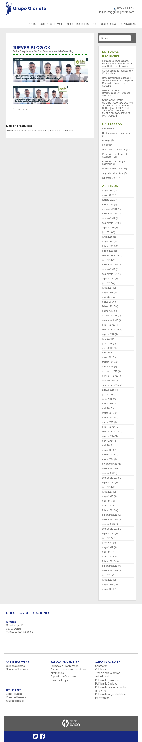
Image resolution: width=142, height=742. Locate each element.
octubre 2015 (108, 380)
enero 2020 (108, 204)
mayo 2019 (107, 241)
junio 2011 (107, 580)
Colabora (100, 669)
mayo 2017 (107, 292)
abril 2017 (107, 297)
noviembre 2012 (110, 519)
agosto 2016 (108, 334)
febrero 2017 (108, 306)
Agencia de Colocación (64, 676)
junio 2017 (107, 288)
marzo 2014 (108, 450)
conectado (36, 130)
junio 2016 (107, 343)
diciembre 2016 (109, 315)
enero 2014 (108, 459)
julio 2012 (107, 538)
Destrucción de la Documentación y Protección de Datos (116, 93)
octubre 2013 (108, 473)
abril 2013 (107, 501)
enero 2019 (108, 250)
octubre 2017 (108, 269)
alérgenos (107, 128)
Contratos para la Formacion (116, 133)
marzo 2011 (108, 589)
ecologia (106, 140)
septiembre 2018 (110, 255)
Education (107, 145)
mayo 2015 (107, 403)
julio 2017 (107, 283)
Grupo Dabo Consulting (113, 149)
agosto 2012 (108, 533)
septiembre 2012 (110, 529)
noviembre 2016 (110, 320)
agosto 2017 (108, 278)
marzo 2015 (108, 413)
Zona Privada (14, 693)
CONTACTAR (128, 24)
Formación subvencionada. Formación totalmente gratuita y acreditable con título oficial (118, 63)
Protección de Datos (112, 168)
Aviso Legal (102, 676)
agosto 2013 (108, 482)
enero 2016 (108, 366)
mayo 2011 (107, 584)
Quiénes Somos (15, 666)
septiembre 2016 (110, 329)
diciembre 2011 (109, 566)
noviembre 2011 (110, 570)
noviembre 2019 (110, 213)
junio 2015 (107, 399)
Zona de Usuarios (16, 697)
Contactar (101, 666)
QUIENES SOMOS (51, 24)
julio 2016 (107, 339)
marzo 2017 (108, 301)
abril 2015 (107, 408)
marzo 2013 (108, 505)
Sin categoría (108, 178)
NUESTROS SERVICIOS (82, 24)
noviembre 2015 (110, 376)
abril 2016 (107, 352)
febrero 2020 (108, 200)
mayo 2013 (107, 496)
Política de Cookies (106, 683)
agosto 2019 (108, 227)
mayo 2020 (107, 190)
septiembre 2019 (110, 223)
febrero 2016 (108, 362)
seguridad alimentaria (113, 173)
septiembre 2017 (110, 274)
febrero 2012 (108, 561)
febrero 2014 (108, 454)
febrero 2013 (108, 510)
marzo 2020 (108, 195)
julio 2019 (107, 232)
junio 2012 (107, 542)
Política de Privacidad (107, 680)
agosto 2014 (108, 436)
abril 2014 (107, 445)
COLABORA (108, 24)
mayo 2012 (107, 547)
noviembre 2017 (110, 264)
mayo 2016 (107, 348)
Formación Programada (65, 666)
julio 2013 (107, 487)
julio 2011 (107, 575)
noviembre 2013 (110, 468)
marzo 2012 (108, 556)
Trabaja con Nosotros (107, 673)
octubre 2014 (108, 427)
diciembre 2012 (109, 515)
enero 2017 (108, 311)
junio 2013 (107, 491)
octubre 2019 (108, 218)
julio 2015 (107, 394)
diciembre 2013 (109, 464)
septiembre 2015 (110, 385)
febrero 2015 (108, 417)
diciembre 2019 (109, 209)
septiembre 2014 (110, 431)
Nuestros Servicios (17, 669)
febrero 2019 (108, 246)
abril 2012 (107, 552)
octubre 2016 (108, 325)
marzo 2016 (108, 357)
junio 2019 (107, 237)
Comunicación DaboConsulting (58, 51)
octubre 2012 (108, 524)
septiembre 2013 (110, 478)
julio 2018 (107, 260)
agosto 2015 (108, 390)
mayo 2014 (107, 440)
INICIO (31, 24)
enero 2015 (108, 422)
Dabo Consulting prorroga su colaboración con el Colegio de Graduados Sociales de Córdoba (117, 82)
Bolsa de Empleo (60, 680)
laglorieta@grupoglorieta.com (116, 12)
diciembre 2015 (109, 371)
